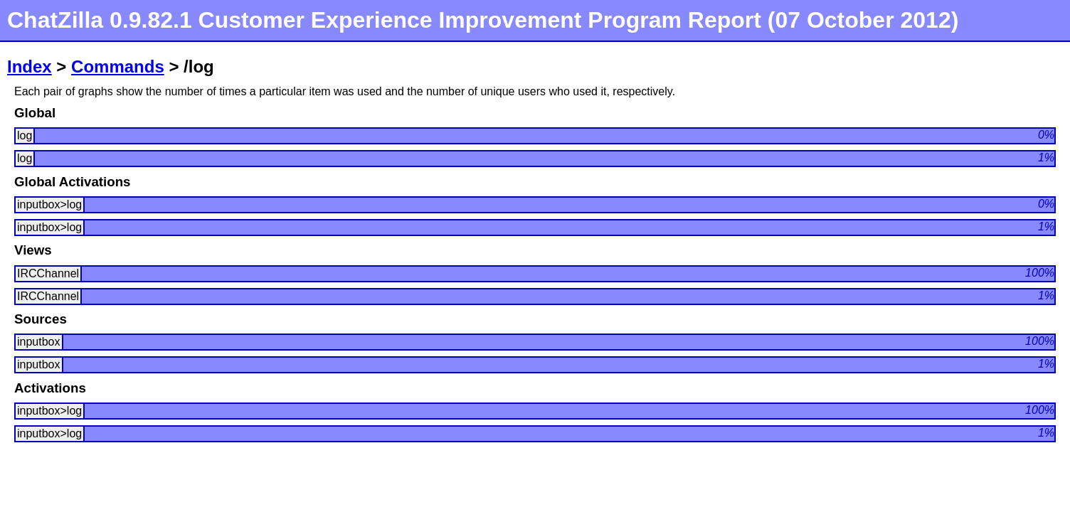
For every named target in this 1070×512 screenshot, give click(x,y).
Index (29, 66)
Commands (117, 66)
